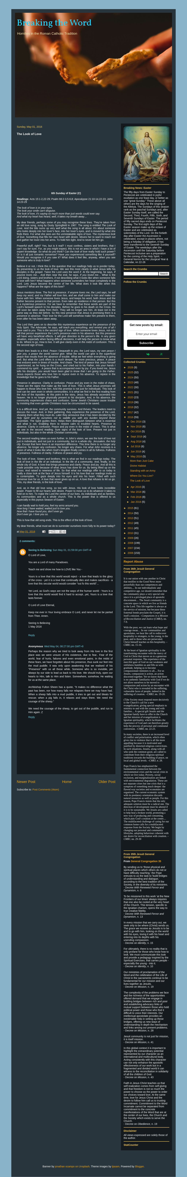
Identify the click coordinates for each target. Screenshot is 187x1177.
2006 (131, 552)
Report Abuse (133, 561)
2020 (131, 397)
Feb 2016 (136, 496)
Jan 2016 (136, 501)
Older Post (106, 782)
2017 (131, 412)
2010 (131, 533)
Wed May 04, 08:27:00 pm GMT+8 (63, 646)
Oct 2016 (136, 431)
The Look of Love (140, 480)
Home (67, 782)
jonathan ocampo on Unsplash (72, 1166)
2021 (131, 392)
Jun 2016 (136, 451)
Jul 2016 (136, 446)
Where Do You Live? (141, 475)
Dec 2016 (136, 421)
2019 (131, 402)
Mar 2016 (136, 491)
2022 (131, 387)
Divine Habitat (138, 465)
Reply (31, 635)
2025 (131, 372)
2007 (131, 548)
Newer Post (26, 782)
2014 (131, 513)
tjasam (115, 1166)
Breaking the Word (54, 23)
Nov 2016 (136, 426)
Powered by (146, 354)
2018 (131, 407)
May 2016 (136, 456)
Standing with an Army (142, 470)
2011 (131, 528)
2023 (131, 382)
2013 (131, 518)
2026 (131, 367)
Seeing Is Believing (40, 550)
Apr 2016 (136, 486)
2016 (131, 417)
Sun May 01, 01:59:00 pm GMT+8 (72, 550)
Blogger (139, 1166)
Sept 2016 (137, 436)
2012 (131, 523)
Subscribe (146, 343)
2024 (131, 377)
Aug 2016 (136, 441)
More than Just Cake (142, 460)
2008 (131, 542)
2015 (131, 508)
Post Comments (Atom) (46, 789)
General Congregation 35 (146, 861)
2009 (131, 538)
